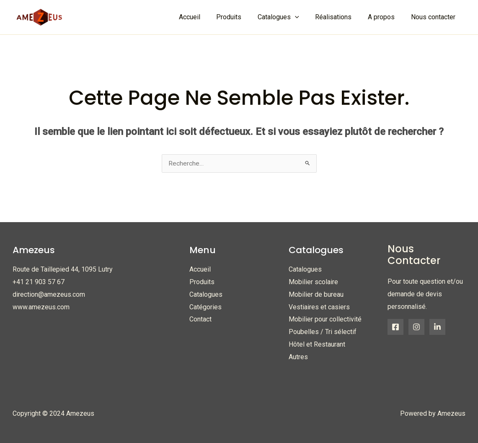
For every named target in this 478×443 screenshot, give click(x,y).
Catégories (205, 307)
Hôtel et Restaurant (317, 344)
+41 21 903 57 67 (39, 282)
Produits (241, 17)
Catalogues (205, 294)
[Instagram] (416, 327)
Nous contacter (434, 17)
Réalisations (340, 17)
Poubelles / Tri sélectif (323, 332)
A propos (385, 17)
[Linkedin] (437, 327)
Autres (298, 357)
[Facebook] (395, 327)
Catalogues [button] (288, 17)
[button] (304, 17)
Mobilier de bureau (316, 294)
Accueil (204, 17)
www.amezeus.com (41, 307)
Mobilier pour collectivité (325, 320)
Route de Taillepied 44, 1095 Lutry (63, 270)
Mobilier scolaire (313, 282)
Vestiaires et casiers (319, 307)
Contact (200, 320)
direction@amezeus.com (49, 294)
